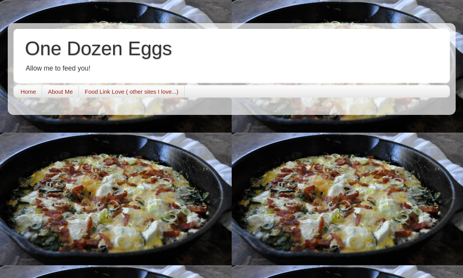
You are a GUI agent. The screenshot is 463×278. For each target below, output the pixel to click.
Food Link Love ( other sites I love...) (131, 91)
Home (28, 91)
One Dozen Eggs (98, 48)
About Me (60, 91)
